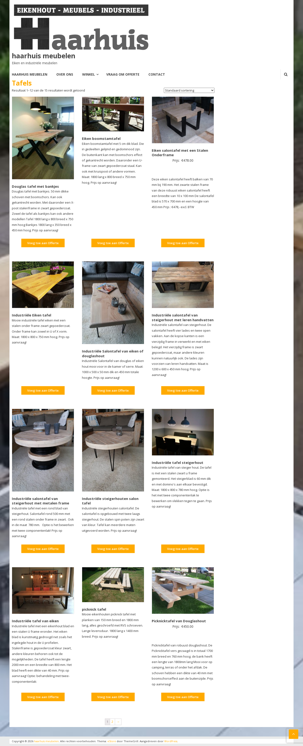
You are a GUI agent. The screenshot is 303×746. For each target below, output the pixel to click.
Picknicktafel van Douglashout (179, 620)
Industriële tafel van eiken (35, 620)
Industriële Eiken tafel (31, 315)
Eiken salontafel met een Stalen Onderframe (180, 152)
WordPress (171, 741)
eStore (112, 741)
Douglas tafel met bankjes (35, 186)
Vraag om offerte (122, 74)
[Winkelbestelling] (189, 90)
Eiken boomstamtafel (101, 138)
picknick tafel (94, 609)
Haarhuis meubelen (29, 74)
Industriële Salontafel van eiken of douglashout (112, 353)
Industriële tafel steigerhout (177, 462)
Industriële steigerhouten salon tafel (110, 500)
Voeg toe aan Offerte (43, 243)
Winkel (88, 74)
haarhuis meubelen (43, 55)
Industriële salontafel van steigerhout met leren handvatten (183, 317)
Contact (156, 74)
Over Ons (64, 74)
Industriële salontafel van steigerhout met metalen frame (40, 500)
